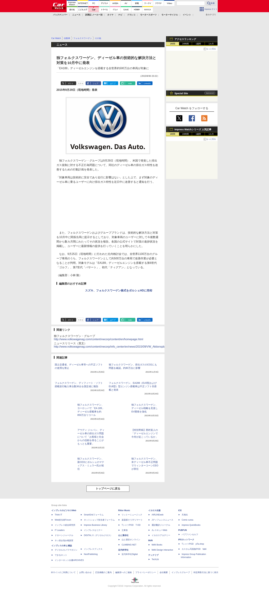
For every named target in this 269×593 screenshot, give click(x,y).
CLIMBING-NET (129, 545)
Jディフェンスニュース (162, 520)
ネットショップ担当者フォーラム (99, 520)
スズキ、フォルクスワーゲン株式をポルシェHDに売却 (118, 290)
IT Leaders (60, 530)
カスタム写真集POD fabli (194, 549)
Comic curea (187, 520)
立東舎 (125, 530)
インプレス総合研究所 (65, 525)
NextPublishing (91, 554)
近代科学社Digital (130, 554)
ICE (180, 510)
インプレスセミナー (93, 530)
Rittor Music (124, 510)
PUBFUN (182, 530)
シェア (95, 83)
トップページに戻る (108, 488)
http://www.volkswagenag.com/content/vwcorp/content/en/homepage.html (98, 339)
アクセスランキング (185, 39)
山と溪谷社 (123, 535)
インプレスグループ (180, 572)
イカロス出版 (154, 510)
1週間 (198, 44)
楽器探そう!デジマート (132, 520)
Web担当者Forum (63, 520)
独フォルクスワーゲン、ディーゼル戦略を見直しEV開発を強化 (144, 408)
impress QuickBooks (191, 525)
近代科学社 (123, 550)
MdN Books (157, 545)
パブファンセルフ (190, 534)
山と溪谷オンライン (131, 539)
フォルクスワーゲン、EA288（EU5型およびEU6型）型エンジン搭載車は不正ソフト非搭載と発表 (133, 386)
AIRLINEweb (157, 515)
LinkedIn (147, 83)
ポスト (71, 83)
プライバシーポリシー (145, 572)
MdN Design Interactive (162, 550)
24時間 (185, 44)
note (130, 83)
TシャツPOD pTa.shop (193, 544)
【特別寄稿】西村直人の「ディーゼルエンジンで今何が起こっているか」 (144, 433)
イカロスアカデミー (161, 535)
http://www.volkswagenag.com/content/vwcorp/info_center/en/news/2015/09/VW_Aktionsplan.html (113, 346)
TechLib (155, 559)
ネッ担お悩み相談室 (64, 540)
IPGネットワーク (186, 539)
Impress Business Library (95, 525)
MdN (150, 540)
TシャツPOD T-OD (131, 525)
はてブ (113, 83)
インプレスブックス (93, 549)
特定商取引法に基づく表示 (206, 572)
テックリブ (153, 555)
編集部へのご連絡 (123, 572)
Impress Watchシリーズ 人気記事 (192, 129)
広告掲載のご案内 (103, 572)
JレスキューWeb (159, 530)
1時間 (172, 44)
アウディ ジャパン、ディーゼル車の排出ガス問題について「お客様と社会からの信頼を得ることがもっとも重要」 (90, 437)
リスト (81, 83)
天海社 (185, 515)
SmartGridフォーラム (94, 515)
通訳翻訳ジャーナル (161, 525)
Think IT (58, 515)
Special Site (181, 93)
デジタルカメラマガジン (66, 550)
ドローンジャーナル (64, 535)
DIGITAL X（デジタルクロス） (98, 535)
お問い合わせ (85, 572)
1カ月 (211, 44)
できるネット (61, 555)
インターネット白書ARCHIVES (69, 560)
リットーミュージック (132, 515)
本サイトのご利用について (63, 572)
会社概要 (164, 572)
